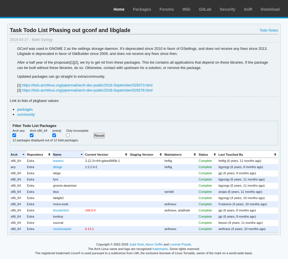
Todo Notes (269, 30)
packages (25, 109)
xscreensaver (62, 229)
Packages (142, 9)
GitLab (205, 9)
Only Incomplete (77, 130)
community (26, 114)
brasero (58, 160)
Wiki (187, 9)
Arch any (18, 130)
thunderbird (61, 210)
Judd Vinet (136, 244)
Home (119, 9)
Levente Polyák (180, 244)
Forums (166, 9)
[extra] (56, 130)
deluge (57, 167)
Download (270, 9)
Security (227, 9)
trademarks (160, 249)
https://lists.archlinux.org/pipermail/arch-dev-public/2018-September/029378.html (87, 90)
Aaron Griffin (154, 244)
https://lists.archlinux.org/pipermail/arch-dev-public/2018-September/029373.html (87, 85)
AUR (248, 9)
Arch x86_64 (38, 130)
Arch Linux (31, 8)
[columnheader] (18, 154)
